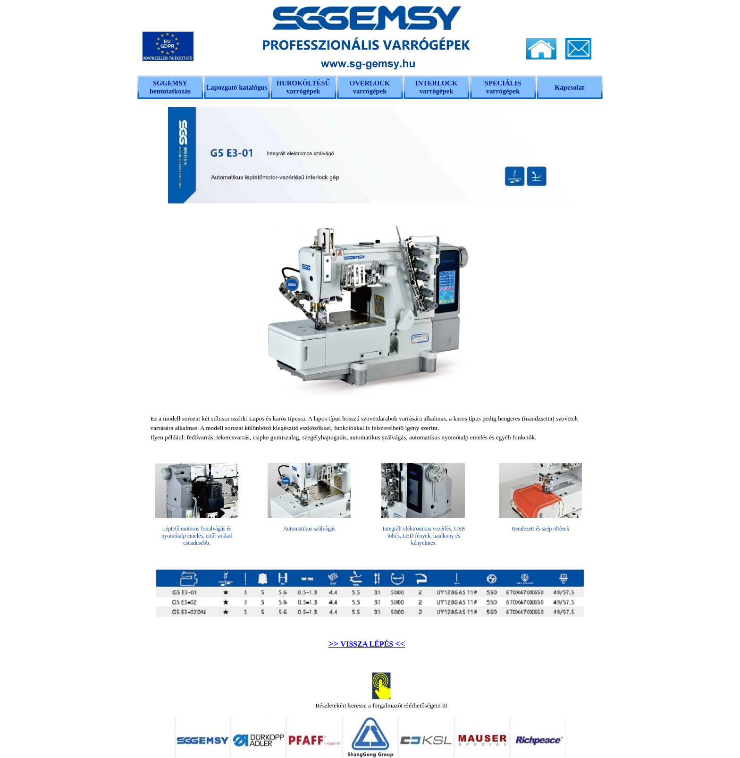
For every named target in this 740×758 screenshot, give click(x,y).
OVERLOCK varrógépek (370, 87)
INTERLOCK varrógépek (436, 87)
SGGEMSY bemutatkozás (170, 87)
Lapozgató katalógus (237, 87)
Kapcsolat (569, 87)
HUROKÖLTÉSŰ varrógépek (303, 87)
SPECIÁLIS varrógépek (503, 87)
